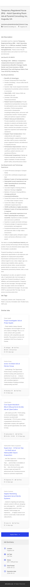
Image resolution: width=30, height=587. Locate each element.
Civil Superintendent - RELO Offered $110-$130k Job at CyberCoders (14, 407)
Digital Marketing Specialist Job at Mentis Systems (12, 496)
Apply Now (15, 534)
